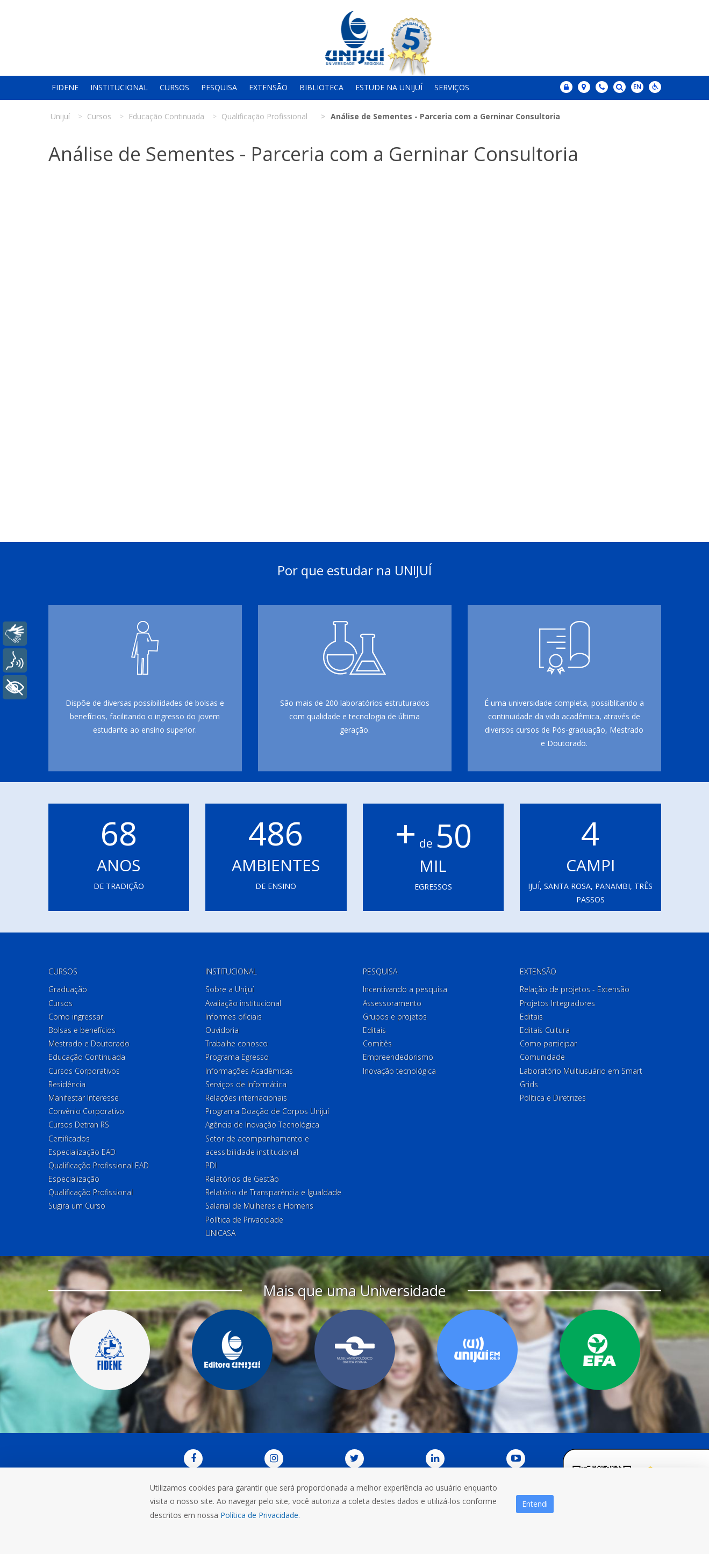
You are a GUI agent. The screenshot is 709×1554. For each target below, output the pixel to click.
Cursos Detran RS (78, 1124)
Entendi (535, 1504)
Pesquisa (219, 87)
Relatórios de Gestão (242, 1179)
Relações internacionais (246, 1098)
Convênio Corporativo (86, 1111)
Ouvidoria (222, 1030)
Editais (374, 1030)
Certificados (69, 1138)
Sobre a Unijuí (229, 989)
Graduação (67, 989)
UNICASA (220, 1233)
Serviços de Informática (246, 1084)
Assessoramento (392, 1003)
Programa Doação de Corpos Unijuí (267, 1111)
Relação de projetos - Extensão (574, 989)
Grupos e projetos (395, 1016)
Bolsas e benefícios (82, 1030)
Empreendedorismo (398, 1057)
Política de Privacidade (244, 1220)
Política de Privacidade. (260, 1515)
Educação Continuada (86, 1057)
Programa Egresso (237, 1057)
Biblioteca (321, 87)
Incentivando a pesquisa (405, 989)
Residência (66, 1084)
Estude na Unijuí (388, 87)
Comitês (377, 1043)
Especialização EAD (82, 1152)
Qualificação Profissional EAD (98, 1165)
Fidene (65, 87)
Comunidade (542, 1057)
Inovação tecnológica (399, 1071)
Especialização (73, 1179)
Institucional (119, 87)
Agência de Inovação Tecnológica (262, 1124)
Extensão (268, 87)
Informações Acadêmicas (249, 1071)
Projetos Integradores (557, 1003)
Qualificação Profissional (90, 1192)
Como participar (548, 1043)
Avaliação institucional (243, 1003)
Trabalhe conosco (236, 1043)
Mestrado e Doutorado (89, 1043)
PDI (211, 1165)
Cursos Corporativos (84, 1071)
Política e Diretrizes (553, 1098)
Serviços (451, 87)
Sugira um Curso (76, 1206)
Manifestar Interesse (83, 1098)
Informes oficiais (233, 1016)
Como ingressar (75, 1016)
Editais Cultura (545, 1030)
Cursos (174, 87)
